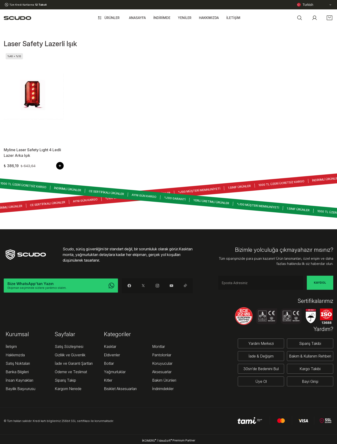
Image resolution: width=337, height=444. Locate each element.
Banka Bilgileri (17, 371)
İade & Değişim (261, 356)
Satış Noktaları (18, 363)
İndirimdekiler (163, 388)
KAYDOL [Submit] (320, 282)
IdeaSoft (165, 440)
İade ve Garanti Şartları (74, 363)
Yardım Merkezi (261, 343)
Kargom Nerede (68, 388)
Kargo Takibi (310, 368)
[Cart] (329, 18)
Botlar (109, 363)
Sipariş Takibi (310, 343)
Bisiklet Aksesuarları (120, 388)
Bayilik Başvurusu (20, 388)
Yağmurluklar (115, 371)
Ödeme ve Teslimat (71, 371)
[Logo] (17, 18)
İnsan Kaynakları (19, 380)
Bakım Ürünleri (164, 380)
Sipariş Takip (65, 380)
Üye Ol (261, 381)
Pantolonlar (161, 355)
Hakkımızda (15, 355)
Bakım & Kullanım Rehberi (310, 356)
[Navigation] (108, 17)
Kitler (108, 380)
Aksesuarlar (162, 371)
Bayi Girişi (310, 381)
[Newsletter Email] (260, 283)
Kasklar (110, 346)
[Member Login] (314, 18)
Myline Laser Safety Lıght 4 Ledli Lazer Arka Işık (32, 152)
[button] (299, 18)
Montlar (158, 346)
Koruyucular (162, 363)
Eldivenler (112, 355)
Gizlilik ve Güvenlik (70, 355)
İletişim (11, 346)
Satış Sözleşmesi (69, 346)
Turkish (305, 5)
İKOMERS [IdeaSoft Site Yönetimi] (149, 440)
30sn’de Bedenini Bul (261, 368)
